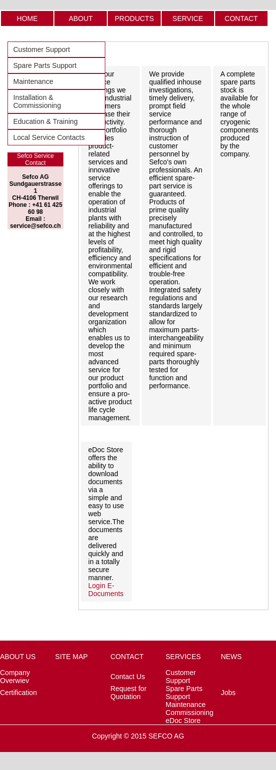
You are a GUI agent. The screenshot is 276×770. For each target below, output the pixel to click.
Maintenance (33, 81)
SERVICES (183, 657)
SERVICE (188, 18)
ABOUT (81, 18)
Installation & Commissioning (37, 101)
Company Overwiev (15, 677)
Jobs (228, 693)
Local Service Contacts (49, 137)
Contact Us (127, 677)
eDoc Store (183, 721)
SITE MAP (71, 657)
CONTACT (241, 18)
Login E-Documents (106, 590)
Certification (18, 693)
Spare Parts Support (45, 65)
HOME (27, 18)
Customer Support (41, 49)
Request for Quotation (128, 693)
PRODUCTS (134, 18)
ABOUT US (17, 657)
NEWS (231, 657)
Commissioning (190, 713)
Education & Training (45, 121)
